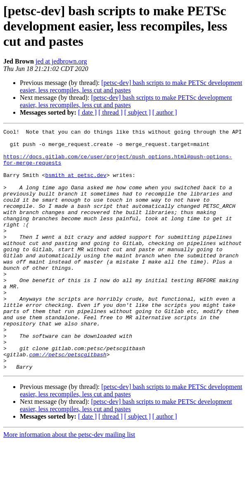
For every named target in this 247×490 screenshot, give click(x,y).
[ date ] (87, 112)
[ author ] (164, 112)
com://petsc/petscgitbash (67, 400)
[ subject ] (137, 112)
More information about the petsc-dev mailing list (69, 482)
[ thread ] (110, 112)
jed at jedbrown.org (61, 61)
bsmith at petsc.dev (75, 184)
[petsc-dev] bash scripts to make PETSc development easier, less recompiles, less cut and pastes (126, 101)
